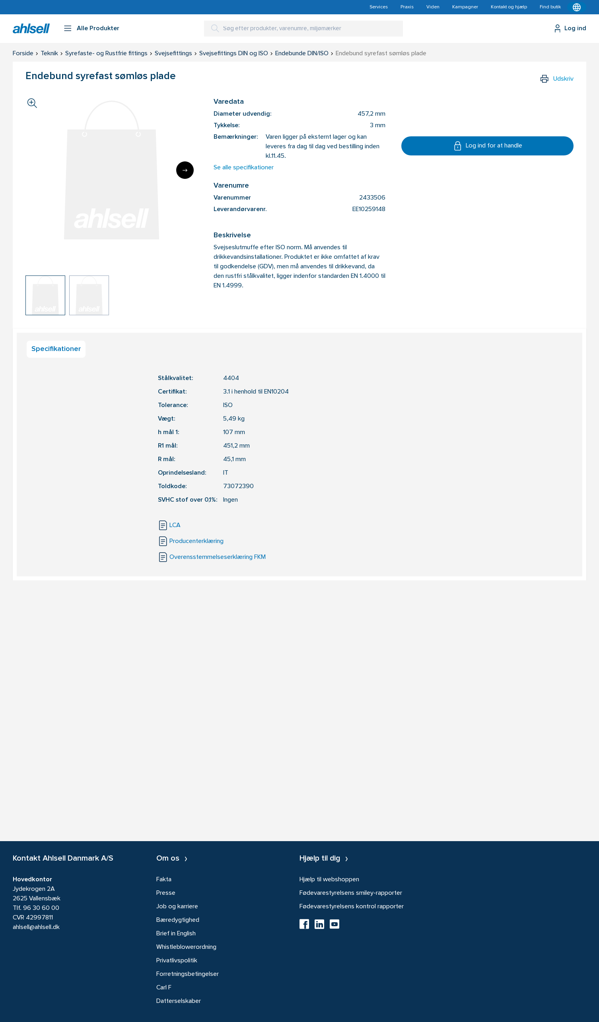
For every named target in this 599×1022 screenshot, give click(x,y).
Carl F (163, 988)
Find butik (550, 7)
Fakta (163, 879)
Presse (165, 893)
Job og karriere (177, 907)
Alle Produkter (98, 28)
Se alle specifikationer (244, 168)
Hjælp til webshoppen (329, 879)
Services (379, 7)
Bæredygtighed (177, 920)
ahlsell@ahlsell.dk (36, 927)
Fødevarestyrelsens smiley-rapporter (351, 893)
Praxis (407, 7)
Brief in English (176, 934)
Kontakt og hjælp (509, 7)
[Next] (185, 170)
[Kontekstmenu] (576, 7)
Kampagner (465, 7)
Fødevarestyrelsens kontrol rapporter (352, 907)
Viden (433, 7)
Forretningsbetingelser (187, 974)
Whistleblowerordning (186, 947)
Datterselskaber (178, 1001)
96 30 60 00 (41, 908)
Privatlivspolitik (176, 961)
